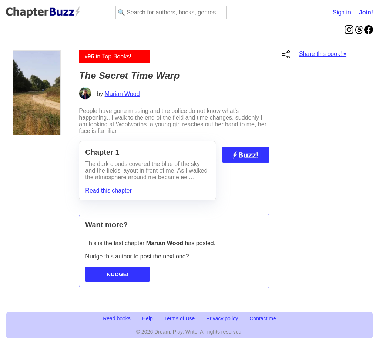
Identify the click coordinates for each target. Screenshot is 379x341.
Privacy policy (222, 318)
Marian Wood (122, 94)
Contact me (262, 318)
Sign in (342, 12)
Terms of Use (179, 318)
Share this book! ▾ (322, 54)
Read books (117, 318)
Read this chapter (108, 190)
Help (147, 318)
